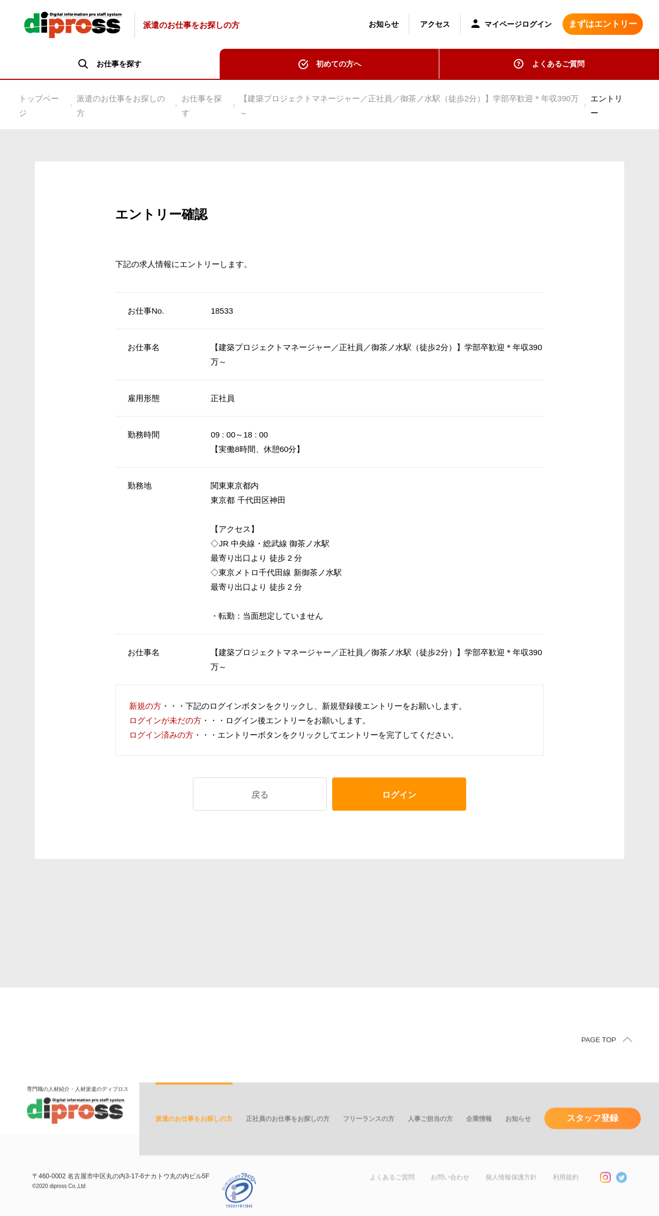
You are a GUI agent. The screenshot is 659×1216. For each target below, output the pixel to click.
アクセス (435, 24)
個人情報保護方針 (511, 1193)
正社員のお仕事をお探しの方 (288, 1135)
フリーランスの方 (368, 1135)
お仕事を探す (202, 105)
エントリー (606, 105)
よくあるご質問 (558, 64)
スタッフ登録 (592, 1134)
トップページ (39, 105)
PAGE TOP (598, 1056)
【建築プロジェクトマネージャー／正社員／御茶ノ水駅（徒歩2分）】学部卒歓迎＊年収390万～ (409, 105)
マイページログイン (511, 25)
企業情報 (479, 1135)
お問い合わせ (450, 1193)
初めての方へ (338, 64)
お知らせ (384, 24)
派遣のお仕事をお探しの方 (121, 105)
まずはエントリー (602, 23)
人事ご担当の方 (430, 1135)
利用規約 (566, 1193)
